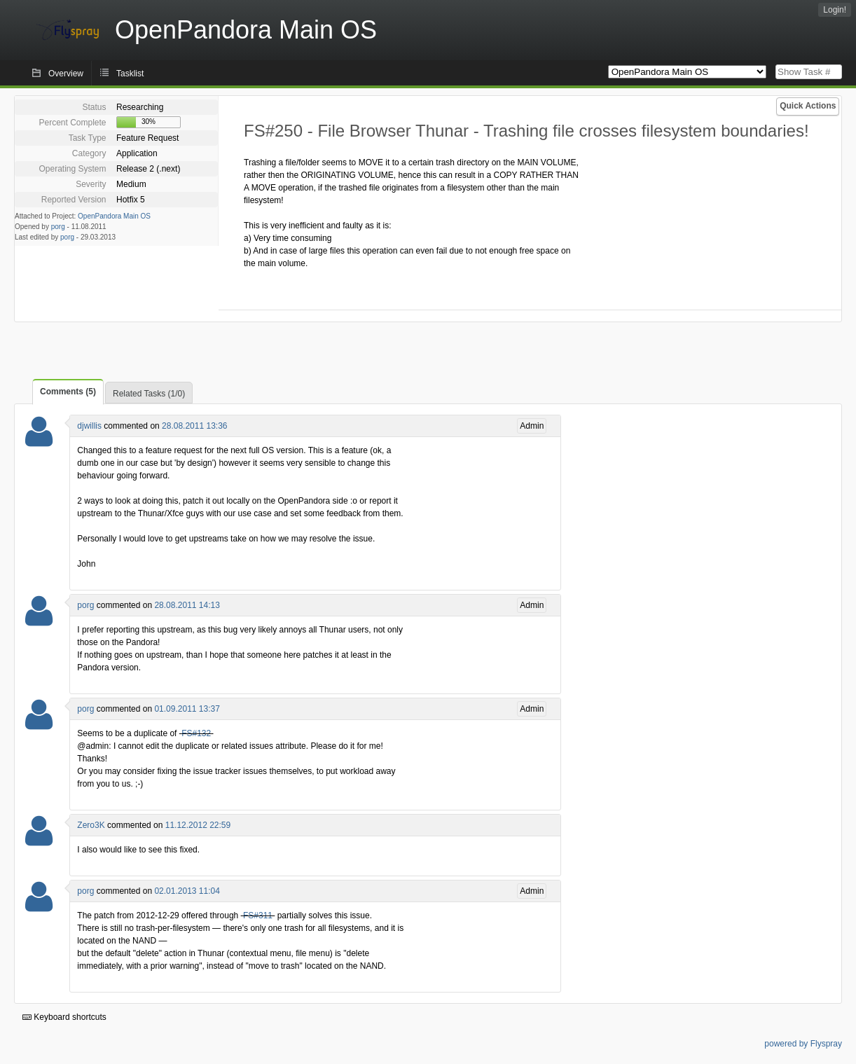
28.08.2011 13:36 (194, 426)
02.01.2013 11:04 (186, 891)
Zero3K (90, 825)
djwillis (89, 426)
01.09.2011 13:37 (186, 709)
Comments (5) (68, 391)
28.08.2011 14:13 (186, 605)
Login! (834, 10)
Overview (65, 73)
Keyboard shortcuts (64, 1017)
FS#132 (196, 733)
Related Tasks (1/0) (149, 394)
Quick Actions (808, 106)
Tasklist (130, 73)
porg (58, 226)
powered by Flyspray (803, 1044)
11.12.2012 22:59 (197, 825)
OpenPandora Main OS (114, 216)
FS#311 (257, 915)
